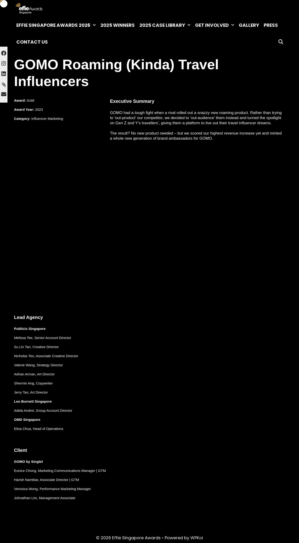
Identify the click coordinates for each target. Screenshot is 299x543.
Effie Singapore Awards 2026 (57, 25)
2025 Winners (117, 25)
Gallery (249, 25)
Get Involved (215, 25)
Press (271, 25)
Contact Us (32, 42)
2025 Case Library (166, 25)
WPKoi (196, 538)
